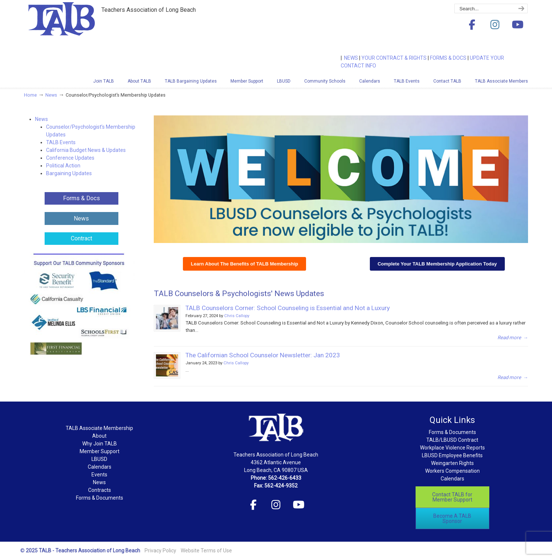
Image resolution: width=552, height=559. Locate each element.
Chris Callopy (236, 315)
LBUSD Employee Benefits (452, 455)
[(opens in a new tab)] (167, 365)
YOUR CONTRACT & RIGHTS (394, 58)
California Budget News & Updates (86, 150)
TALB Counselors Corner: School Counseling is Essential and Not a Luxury (287, 308)
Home (30, 95)
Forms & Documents (99, 498)
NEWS (351, 58)
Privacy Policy (160, 550)
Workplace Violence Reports (452, 448)
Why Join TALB (99, 444)
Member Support (99, 451)
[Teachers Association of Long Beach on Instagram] (495, 24)
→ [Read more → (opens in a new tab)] (512, 377)
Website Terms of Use (206, 550)
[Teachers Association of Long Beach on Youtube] (517, 24)
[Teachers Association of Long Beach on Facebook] (472, 24)
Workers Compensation (452, 471)
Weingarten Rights (452, 463)
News (51, 95)
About (99, 436)
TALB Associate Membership (99, 428)
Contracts (99, 490)
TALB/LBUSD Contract (452, 440)
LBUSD (99, 459)
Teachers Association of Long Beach (79, 30)
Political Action (63, 166)
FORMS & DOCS (448, 58)
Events (99, 475)
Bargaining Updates (69, 173)
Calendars (99, 467)
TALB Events (61, 142)
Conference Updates (70, 158)
